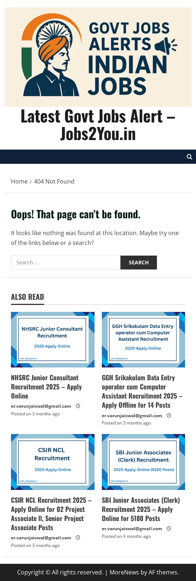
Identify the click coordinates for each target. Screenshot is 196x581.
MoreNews (124, 572)
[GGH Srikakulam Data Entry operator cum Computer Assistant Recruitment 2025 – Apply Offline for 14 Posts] (143, 339)
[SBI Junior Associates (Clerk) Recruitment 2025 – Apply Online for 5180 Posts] (143, 462)
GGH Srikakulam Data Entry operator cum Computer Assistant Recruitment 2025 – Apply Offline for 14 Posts (142, 391)
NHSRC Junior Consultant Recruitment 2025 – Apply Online (46, 386)
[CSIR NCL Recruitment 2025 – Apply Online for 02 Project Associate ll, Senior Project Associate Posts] (53, 462)
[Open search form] (189, 157)
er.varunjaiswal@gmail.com (41, 406)
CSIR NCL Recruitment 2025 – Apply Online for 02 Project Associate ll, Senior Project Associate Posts (51, 513)
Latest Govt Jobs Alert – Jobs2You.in (98, 124)
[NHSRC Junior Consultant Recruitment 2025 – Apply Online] (53, 339)
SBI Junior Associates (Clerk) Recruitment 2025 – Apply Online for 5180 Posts (141, 509)
